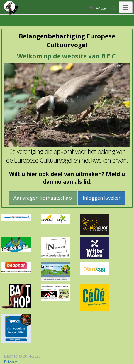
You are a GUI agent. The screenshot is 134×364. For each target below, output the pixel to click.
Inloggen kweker (102, 197)
